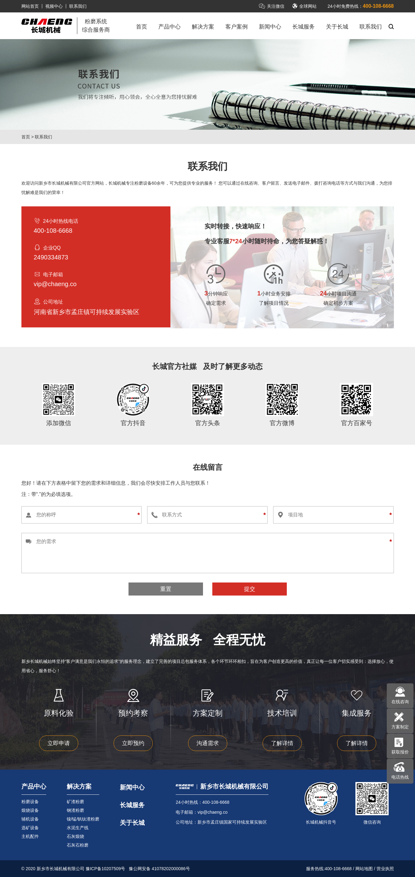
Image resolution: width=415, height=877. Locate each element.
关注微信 (271, 6)
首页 (141, 27)
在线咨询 (400, 701)
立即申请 (58, 743)
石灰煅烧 (75, 836)
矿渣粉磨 (75, 801)
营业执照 (385, 868)
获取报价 (400, 751)
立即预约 (133, 743)
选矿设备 (30, 827)
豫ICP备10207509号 (105, 868)
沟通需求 (207, 743)
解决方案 (203, 27)
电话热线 (400, 777)
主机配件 (30, 836)
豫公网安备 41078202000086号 (159, 868)
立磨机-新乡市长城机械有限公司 (46, 26)
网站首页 (30, 6)
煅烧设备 (30, 810)
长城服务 (303, 27)
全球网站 (304, 6)
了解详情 (282, 743)
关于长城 (337, 27)
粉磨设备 (30, 801)
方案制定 (400, 726)
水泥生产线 (77, 827)
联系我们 (78, 6)
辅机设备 (30, 818)
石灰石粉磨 (77, 845)
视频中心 (54, 6)
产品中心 (169, 27)
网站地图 (364, 868)
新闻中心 (270, 27)
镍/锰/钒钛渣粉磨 (83, 818)
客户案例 (236, 27)
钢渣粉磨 (75, 810)
